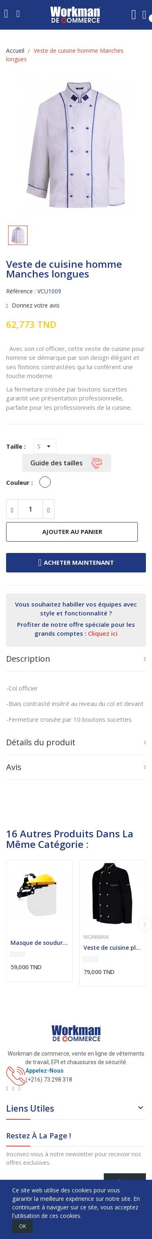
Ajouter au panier (72, 531)
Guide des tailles (66, 463)
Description (28, 658)
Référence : (21, 291)
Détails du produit (40, 742)
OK (22, 1226)
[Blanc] (47, 482)
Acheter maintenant (76, 563)
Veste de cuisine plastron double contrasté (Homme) (112, 947)
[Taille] (45, 446)
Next (145, 924)
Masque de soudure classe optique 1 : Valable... (40, 942)
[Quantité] (30, 509)
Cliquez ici (103, 633)
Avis (13, 766)
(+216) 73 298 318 (49, 1079)
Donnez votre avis (35, 306)
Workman (96, 937)
